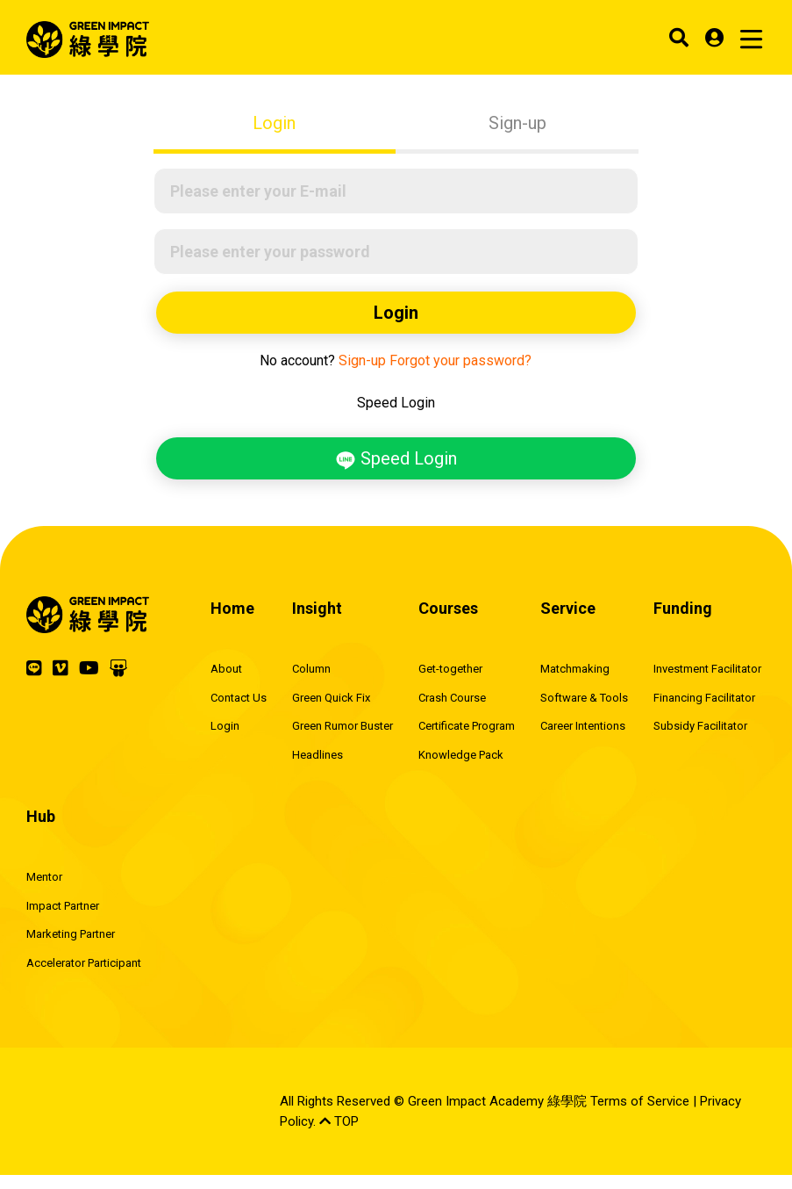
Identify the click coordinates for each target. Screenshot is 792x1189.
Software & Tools (584, 697)
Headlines (317, 754)
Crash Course (452, 697)
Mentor (44, 876)
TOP (339, 1121)
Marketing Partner (70, 933)
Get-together (450, 668)
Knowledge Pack (460, 754)
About (226, 668)
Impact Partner (62, 905)
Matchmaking (575, 668)
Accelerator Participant (83, 962)
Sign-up (517, 122)
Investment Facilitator (707, 668)
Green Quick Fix (331, 697)
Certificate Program (466, 725)
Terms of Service (639, 1101)
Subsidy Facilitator (700, 725)
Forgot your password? (460, 360)
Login (274, 122)
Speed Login (396, 459)
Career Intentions (582, 725)
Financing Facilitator (704, 697)
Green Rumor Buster (342, 725)
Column (311, 668)
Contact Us (238, 697)
